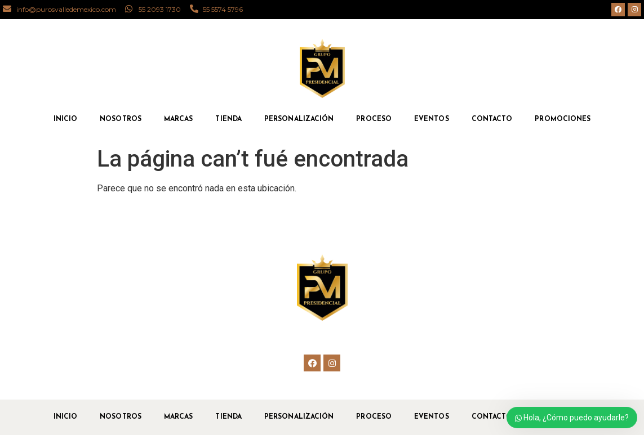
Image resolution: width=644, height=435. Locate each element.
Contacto (492, 119)
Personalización (299, 119)
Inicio (66, 119)
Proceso (374, 119)
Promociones (562, 119)
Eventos (431, 119)
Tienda (228, 119)
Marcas (178, 119)
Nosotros (120, 119)
